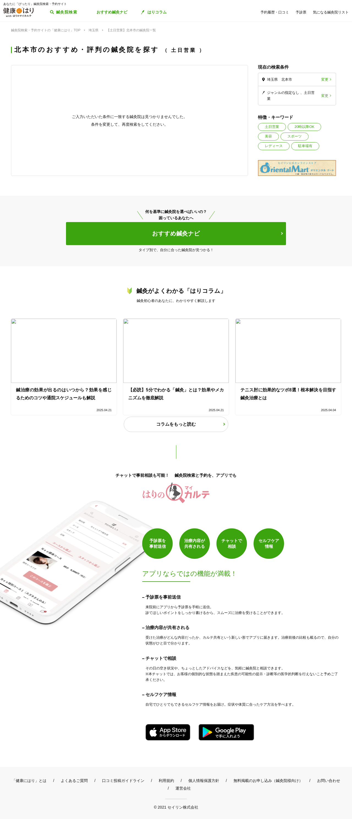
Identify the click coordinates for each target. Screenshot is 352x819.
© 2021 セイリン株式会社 (176, 807)
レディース (274, 146)
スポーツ (294, 136)
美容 (268, 136)
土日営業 (272, 127)
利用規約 (166, 780)
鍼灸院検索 (66, 12)
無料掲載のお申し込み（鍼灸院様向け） (268, 780)
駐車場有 (305, 146)
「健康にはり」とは (29, 780)
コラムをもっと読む (176, 424)
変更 (324, 79)
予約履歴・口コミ (274, 12)
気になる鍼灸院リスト (331, 12)
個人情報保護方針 (203, 780)
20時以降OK (304, 127)
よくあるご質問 (74, 780)
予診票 (301, 12)
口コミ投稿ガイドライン (123, 780)
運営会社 (183, 788)
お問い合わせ (328, 780)
